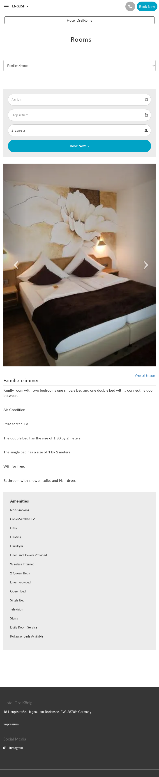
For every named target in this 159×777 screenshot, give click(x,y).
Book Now (78, 146)
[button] (14, 265)
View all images (145, 375)
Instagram (13, 748)
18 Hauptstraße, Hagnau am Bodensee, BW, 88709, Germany (47, 712)
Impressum (11, 724)
